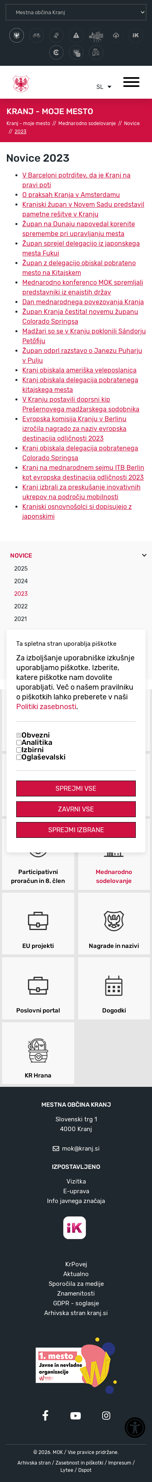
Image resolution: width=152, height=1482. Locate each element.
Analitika (36, 742)
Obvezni (35, 735)
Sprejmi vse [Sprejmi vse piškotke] (76, 788)
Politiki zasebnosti (46, 706)
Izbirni (32, 749)
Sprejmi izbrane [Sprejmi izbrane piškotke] (76, 830)
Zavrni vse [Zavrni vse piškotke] (76, 809)
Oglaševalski (43, 757)
